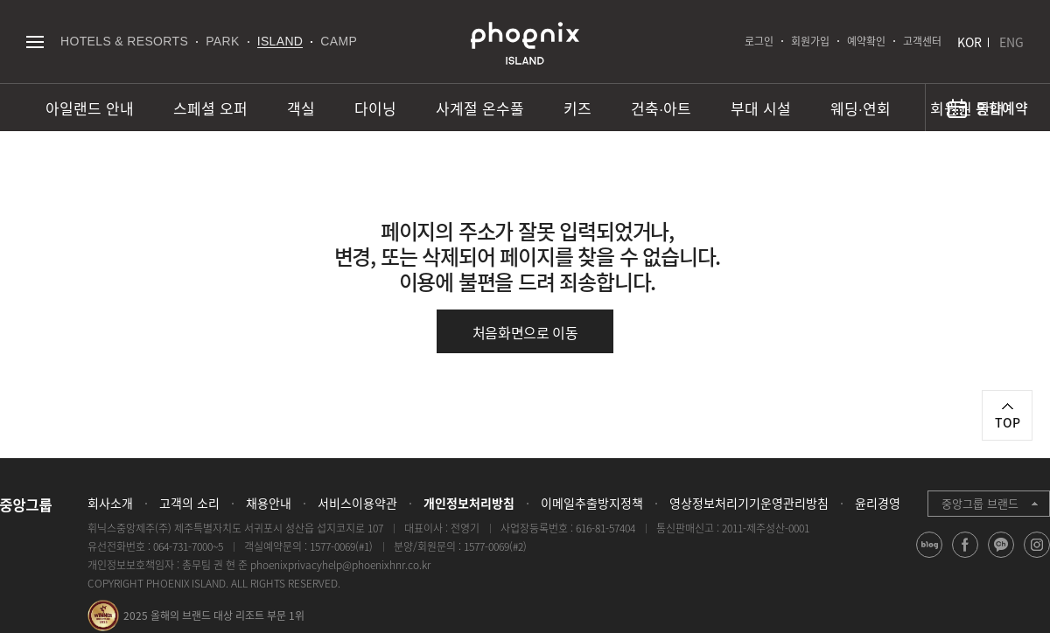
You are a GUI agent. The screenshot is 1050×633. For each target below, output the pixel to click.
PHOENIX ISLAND (525, 44)
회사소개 (110, 502)
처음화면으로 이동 (525, 332)
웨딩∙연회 (860, 108)
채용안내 (268, 502)
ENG (1011, 42)
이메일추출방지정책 (592, 502)
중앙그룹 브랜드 (980, 503)
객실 (301, 108)
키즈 (578, 108)
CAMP (338, 41)
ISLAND (280, 41)
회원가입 (810, 41)
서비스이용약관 (357, 502)
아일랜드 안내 (90, 108)
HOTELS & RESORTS (124, 41)
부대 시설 (761, 108)
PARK (223, 41)
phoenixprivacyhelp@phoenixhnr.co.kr (340, 565)
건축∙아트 (661, 108)
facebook (965, 557)
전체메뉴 (35, 41)
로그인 (759, 41)
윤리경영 (877, 502)
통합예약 (1002, 107)
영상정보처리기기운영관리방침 (749, 502)
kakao (1001, 557)
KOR (969, 42)
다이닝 (375, 108)
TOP (1007, 422)
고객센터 (922, 41)
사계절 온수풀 (480, 108)
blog (929, 557)
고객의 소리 (189, 502)
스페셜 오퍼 (210, 108)
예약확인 (866, 41)
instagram (1037, 557)
